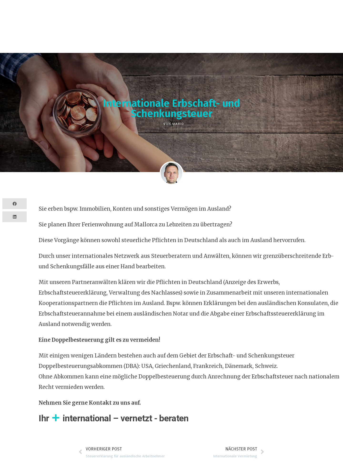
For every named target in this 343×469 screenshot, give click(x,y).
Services (34, 20)
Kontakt (286, 20)
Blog (215, 20)
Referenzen (66, 20)
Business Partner (110, 20)
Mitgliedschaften (248, 20)
